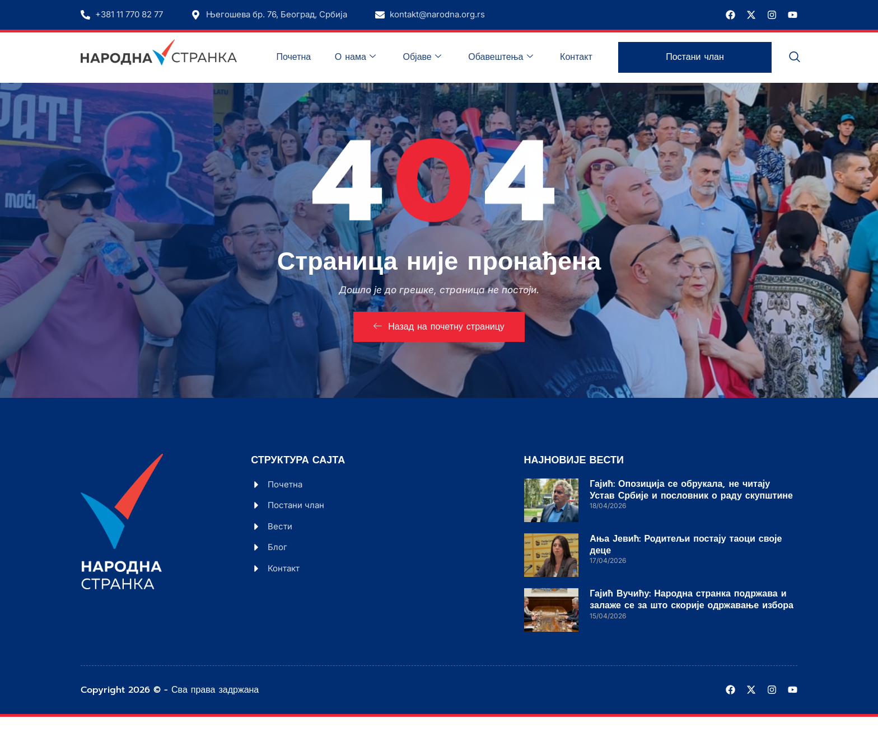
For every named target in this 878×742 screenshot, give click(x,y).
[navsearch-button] (794, 57)
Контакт (578, 57)
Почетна (310, 57)
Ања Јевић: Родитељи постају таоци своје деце (686, 570)
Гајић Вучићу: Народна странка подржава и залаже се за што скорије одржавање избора (691, 624)
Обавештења (506, 57)
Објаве (431, 57)
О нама (368, 57)
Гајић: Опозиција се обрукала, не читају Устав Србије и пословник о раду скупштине (691, 515)
